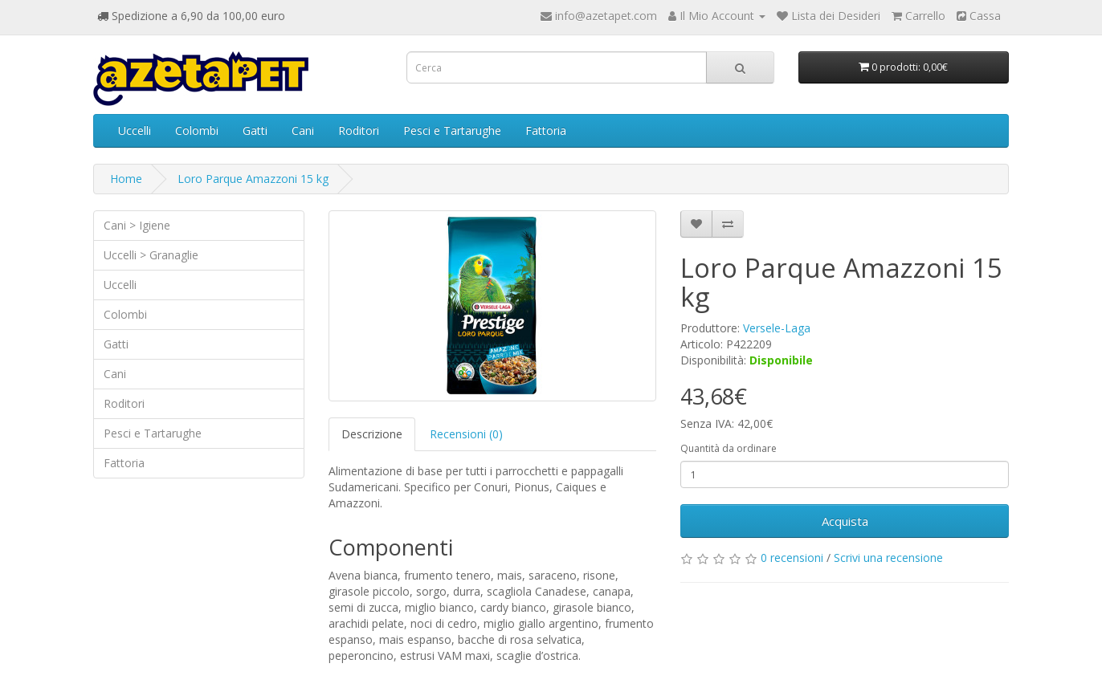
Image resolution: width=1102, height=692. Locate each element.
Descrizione (371, 434)
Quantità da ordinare (728, 448)
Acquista (845, 521)
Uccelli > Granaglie (151, 255)
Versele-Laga (776, 328)
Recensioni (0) (466, 434)
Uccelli (134, 130)
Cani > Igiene (137, 225)
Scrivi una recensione (888, 557)
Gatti (255, 130)
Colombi (196, 130)
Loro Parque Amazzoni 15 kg (253, 178)
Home (126, 178)
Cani (303, 130)
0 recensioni (792, 557)
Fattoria (545, 130)
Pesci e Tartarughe (452, 130)
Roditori (358, 130)
